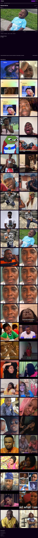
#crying (11, 33)
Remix (14, 31)
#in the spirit (5, 33)
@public (2, 7)
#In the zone (2, 33)
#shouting (14, 33)
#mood (9, 33)
